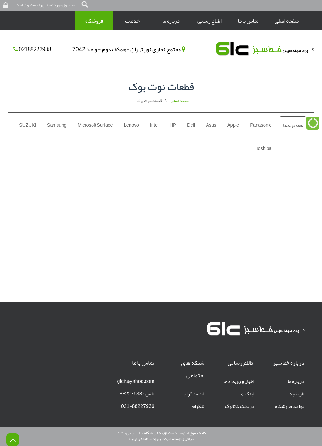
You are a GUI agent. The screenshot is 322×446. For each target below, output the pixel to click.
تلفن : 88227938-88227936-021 (135, 400)
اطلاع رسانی (209, 20)
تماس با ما (248, 20)
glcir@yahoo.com (135, 381)
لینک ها (246, 394)
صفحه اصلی (287, 20)
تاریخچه (296, 394)
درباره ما (171, 20)
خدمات (132, 20)
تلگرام (198, 406)
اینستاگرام (194, 394)
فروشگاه (94, 20)
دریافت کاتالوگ (239, 406)
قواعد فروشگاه (289, 406)
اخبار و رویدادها (238, 381)
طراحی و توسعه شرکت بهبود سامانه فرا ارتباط (161, 439)
